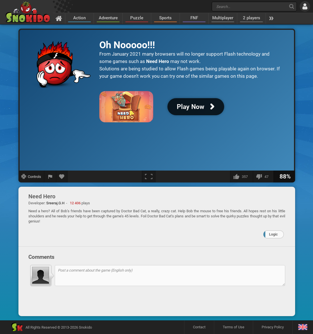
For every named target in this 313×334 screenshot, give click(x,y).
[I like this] (241, 176)
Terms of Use (233, 327)
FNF (194, 17)
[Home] (59, 18)
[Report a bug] (50, 176)
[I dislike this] (263, 176)
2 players (251, 17)
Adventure (108, 17)
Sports (165, 17)
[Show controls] (31, 176)
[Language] (302, 327)
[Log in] (305, 6)
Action (79, 17)
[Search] (291, 6)
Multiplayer (222, 17)
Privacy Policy (273, 327)
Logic (273, 234)
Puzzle (136, 17)
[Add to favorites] (62, 176)
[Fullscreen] (149, 176)
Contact (199, 327)
